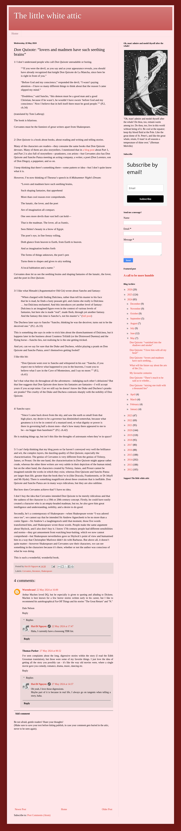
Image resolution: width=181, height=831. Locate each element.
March (133, 399)
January (134, 409)
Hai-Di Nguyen (39, 626)
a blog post (89, 149)
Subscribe (145, 199)
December (135, 304)
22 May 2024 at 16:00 (47, 590)
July (132, 328)
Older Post (107, 809)
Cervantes (26, 571)
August (134, 323)
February (135, 404)
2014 (130, 459)
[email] (145, 188)
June (132, 333)
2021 (130, 425)
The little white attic (47, 15)
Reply (25, 613)
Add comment (22, 713)
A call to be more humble (139, 275)
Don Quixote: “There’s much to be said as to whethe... (146, 379)
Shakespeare (46, 571)
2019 (130, 435)
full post (86, 315)
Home (14, 33)
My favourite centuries (141, 373)
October (134, 313)
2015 (130, 455)
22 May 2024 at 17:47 (62, 626)
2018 (130, 440)
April (133, 394)
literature (36, 571)
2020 (130, 430)
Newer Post (20, 809)
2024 (130, 299)
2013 (130, 464)
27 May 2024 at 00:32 (50, 651)
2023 (130, 415)
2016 (130, 450)
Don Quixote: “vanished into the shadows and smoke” (145, 344)
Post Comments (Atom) (38, 815)
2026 (130, 289)
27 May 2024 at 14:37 (62, 684)
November (135, 308)
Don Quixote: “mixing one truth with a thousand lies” (148, 387)
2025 (130, 294)
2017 (130, 445)
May (132, 338)
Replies (29, 620)
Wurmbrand (29, 590)
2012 (130, 469)
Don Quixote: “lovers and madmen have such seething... (147, 359)
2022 (130, 420)
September (135, 318)
